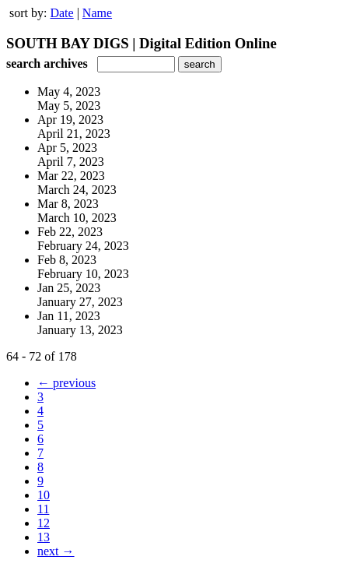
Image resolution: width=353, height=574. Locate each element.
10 (43, 495)
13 (43, 537)
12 (43, 523)
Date (61, 12)
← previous (66, 382)
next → (56, 551)
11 (43, 509)
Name (97, 12)
